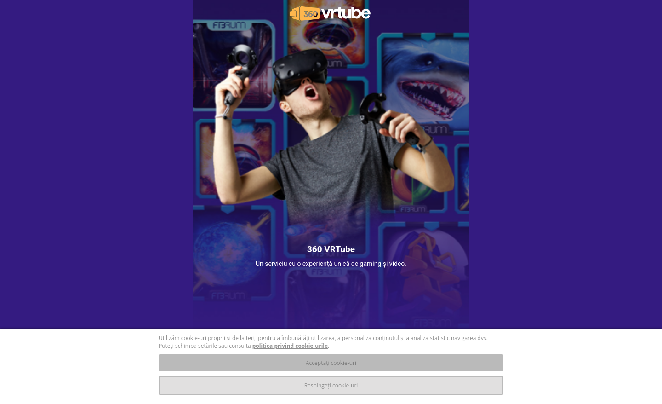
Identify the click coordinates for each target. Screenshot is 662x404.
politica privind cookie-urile (290, 346)
